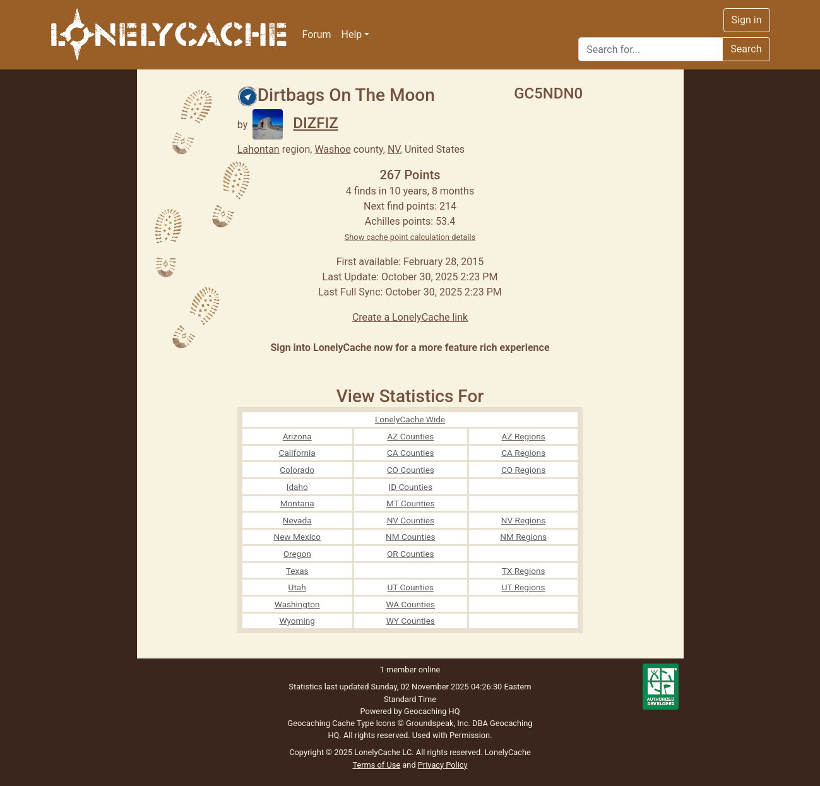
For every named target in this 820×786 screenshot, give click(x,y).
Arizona (297, 436)
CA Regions (523, 453)
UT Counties (410, 587)
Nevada (297, 520)
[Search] (650, 49)
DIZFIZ (295, 123)
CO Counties (410, 470)
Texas (297, 571)
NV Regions (523, 520)
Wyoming (297, 621)
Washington (297, 604)
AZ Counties (410, 436)
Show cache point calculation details (410, 237)
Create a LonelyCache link (410, 317)
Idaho (297, 487)
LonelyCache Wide (410, 419)
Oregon (297, 554)
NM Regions (523, 537)
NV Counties (410, 520)
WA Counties (411, 604)
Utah (297, 587)
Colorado (297, 470)
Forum (316, 34)
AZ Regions (523, 436)
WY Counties (410, 621)
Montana (297, 503)
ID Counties (411, 487)
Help (352, 34)
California (297, 453)
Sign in (747, 20)
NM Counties (411, 537)
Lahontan (258, 149)
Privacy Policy (443, 765)
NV (394, 149)
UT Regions (523, 587)
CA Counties (410, 453)
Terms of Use (376, 765)
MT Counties (410, 503)
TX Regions (523, 571)
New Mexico (297, 537)
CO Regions (523, 470)
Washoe (332, 149)
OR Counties (410, 554)
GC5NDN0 (548, 93)
